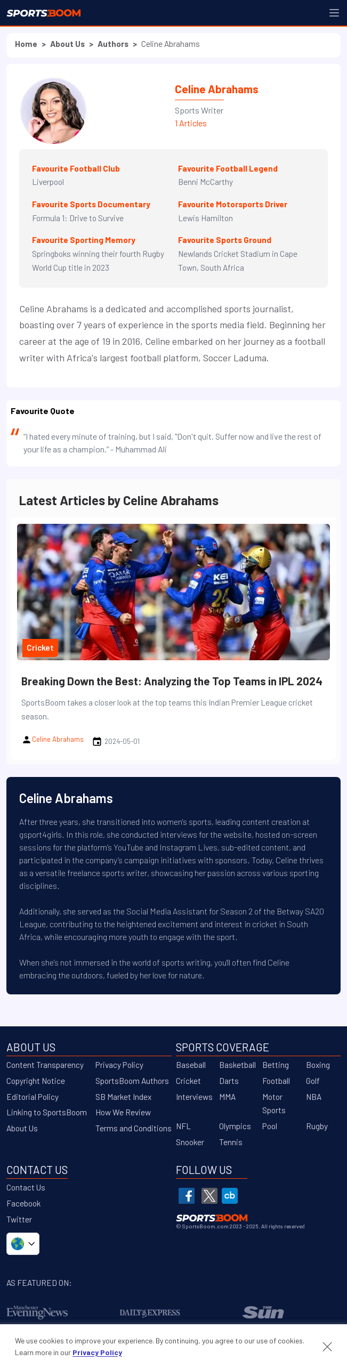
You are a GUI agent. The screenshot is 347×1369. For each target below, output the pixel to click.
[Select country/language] (22, 1244)
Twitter (19, 1219)
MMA (227, 1096)
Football (276, 1081)
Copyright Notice (35, 1081)
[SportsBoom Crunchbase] (230, 1196)
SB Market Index (123, 1096)
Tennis (231, 1142)
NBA (313, 1096)
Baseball (191, 1065)
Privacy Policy (119, 1065)
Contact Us (25, 1187)
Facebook (23, 1203)
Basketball (237, 1065)
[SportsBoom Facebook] (186, 1195)
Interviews (194, 1096)
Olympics (235, 1126)
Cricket (188, 1081)
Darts (229, 1081)
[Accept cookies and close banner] (327, 1346)
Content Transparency (45, 1065)
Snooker (190, 1142)
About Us (67, 43)
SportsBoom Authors (132, 1081)
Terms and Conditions (133, 1128)
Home (26, 43)
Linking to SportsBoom (46, 1112)
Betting (275, 1065)
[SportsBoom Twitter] (209, 1196)
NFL (183, 1126)
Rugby (317, 1126)
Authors (113, 43)
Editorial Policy (32, 1096)
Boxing (318, 1065)
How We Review (123, 1112)
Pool (269, 1126)
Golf (313, 1081)
